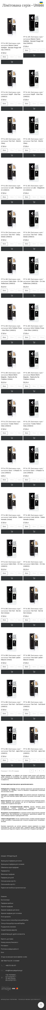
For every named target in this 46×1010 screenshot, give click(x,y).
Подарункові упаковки (8, 927)
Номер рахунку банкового (9, 942)
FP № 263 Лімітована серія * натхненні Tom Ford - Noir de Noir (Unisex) (11, 610)
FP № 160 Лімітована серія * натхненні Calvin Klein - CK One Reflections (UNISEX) (34, 281)
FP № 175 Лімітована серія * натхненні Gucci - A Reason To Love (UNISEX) (33, 470)
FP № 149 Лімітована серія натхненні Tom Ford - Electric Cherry (11, 141)
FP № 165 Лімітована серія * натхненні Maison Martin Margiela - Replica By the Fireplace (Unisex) (33, 376)
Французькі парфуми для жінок (11, 861)
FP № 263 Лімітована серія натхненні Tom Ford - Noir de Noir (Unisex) (33, 610)
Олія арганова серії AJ (8, 881)
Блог (2, 952)
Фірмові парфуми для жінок (10, 910)
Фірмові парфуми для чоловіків (11, 913)
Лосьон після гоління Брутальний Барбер (14, 920)
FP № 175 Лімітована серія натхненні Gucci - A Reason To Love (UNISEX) (11, 470)
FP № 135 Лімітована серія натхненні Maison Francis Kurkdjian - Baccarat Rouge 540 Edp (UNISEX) (11, 46)
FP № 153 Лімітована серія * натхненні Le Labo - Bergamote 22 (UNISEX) (33, 187)
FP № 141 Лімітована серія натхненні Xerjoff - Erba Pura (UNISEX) (10, 94)
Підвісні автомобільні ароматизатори (13, 888)
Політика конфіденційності (10, 949)
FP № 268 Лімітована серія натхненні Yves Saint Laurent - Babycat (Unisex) (33, 657)
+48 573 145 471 (11, 965)
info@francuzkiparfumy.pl (14, 970)
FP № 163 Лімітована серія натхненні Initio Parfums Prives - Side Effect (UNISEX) (11, 328)
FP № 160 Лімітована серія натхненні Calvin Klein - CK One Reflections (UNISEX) (12, 281)
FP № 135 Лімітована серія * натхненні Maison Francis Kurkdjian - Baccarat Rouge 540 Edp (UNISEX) (33, 40)
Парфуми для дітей (7, 877)
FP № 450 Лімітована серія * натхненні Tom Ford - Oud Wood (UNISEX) (12, 704)
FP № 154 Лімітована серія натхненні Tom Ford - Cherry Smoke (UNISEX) (10, 234)
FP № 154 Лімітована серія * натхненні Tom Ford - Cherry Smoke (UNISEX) (33, 234)
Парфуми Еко (5, 871)
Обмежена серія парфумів (10, 867)
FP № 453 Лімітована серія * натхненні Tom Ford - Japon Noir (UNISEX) (12, 751)
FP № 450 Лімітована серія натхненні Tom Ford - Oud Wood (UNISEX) (34, 704)
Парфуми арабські (7, 903)
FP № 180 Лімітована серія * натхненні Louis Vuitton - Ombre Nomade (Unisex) (34, 517)
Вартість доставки (7, 939)
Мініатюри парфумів (7, 874)
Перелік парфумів (7, 906)
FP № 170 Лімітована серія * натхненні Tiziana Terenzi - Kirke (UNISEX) (33, 423)
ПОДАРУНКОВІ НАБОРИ (9, 930)
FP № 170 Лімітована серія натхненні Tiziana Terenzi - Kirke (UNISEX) (10, 423)
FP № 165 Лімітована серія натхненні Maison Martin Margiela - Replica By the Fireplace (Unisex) (10, 376)
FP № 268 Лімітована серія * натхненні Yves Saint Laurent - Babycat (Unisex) (11, 657)
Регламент (4, 945)
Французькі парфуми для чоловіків (12, 864)
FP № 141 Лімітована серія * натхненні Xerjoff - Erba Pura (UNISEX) (33, 94)
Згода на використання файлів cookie (14, 957)
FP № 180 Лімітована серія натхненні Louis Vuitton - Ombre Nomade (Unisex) (12, 517)
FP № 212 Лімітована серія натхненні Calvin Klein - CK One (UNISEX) (34, 564)
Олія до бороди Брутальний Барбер (13, 923)
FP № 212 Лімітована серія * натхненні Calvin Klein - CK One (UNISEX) (12, 564)
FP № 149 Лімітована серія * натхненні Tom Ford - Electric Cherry (33, 141)
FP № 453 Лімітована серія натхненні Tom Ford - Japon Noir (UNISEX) (34, 751)
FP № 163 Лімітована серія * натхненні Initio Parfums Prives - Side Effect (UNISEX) (33, 328)
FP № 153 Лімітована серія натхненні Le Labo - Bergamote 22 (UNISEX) (11, 187)
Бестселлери (5, 900)
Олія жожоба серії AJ (8, 884)
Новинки (4, 896)
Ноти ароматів (6, 917)
